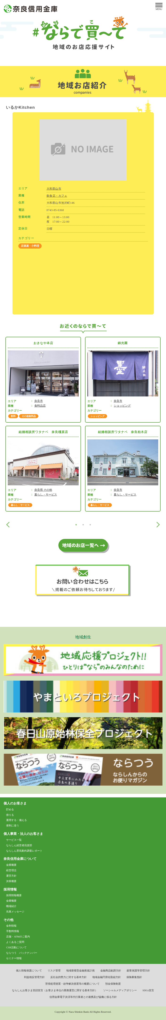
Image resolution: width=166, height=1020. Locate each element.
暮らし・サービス (45, 494)
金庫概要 (11, 864)
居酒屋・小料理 (30, 246)
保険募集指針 (134, 977)
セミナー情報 (14, 958)
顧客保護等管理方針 (138, 970)
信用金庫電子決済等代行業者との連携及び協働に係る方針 (83, 996)
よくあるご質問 (15, 942)
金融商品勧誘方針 (110, 970)
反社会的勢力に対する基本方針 (68, 977)
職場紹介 (11, 906)
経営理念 (11, 870)
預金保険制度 (113, 983)
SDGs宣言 (148, 990)
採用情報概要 (14, 895)
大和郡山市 (54, 188)
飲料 (13, 416)
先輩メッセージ (15, 911)
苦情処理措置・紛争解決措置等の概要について (72, 983)
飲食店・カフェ (57, 195)
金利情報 (11, 925)
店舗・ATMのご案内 (18, 936)
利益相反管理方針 (34, 977)
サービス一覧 (14, 839)
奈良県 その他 (43, 489)
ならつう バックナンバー (21, 952)
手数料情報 (12, 931)
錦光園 (123, 343)
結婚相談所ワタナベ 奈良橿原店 (43, 432)
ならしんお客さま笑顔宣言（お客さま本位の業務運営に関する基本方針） (54, 990)
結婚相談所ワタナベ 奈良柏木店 (122, 432)
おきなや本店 (43, 343)
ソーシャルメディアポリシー (120, 990)
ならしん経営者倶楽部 (19, 845)
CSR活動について (16, 947)
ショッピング (122, 405)
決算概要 (11, 881)
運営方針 (11, 875)
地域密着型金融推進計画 (80, 970)
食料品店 (40, 405)
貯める (10, 809)
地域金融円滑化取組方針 (106, 977)
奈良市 (38, 401)
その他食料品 (29, 416)
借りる (10, 814)
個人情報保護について (29, 970)
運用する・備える (16, 820)
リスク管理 (54, 970)
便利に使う (12, 825)
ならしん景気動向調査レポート (24, 850)
